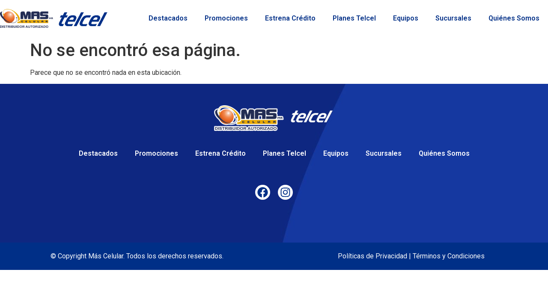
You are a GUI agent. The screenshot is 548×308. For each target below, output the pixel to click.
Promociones (226, 18)
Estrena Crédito (290, 18)
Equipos (405, 18)
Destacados (168, 18)
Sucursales (453, 18)
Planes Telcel (354, 18)
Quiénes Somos (513, 18)
